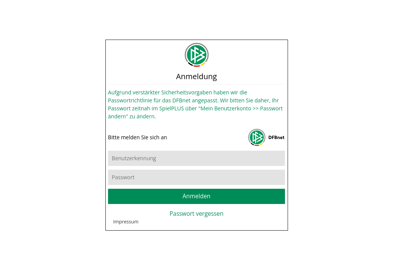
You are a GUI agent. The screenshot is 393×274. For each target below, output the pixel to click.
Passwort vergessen (197, 219)
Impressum (126, 240)
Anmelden (196, 202)
